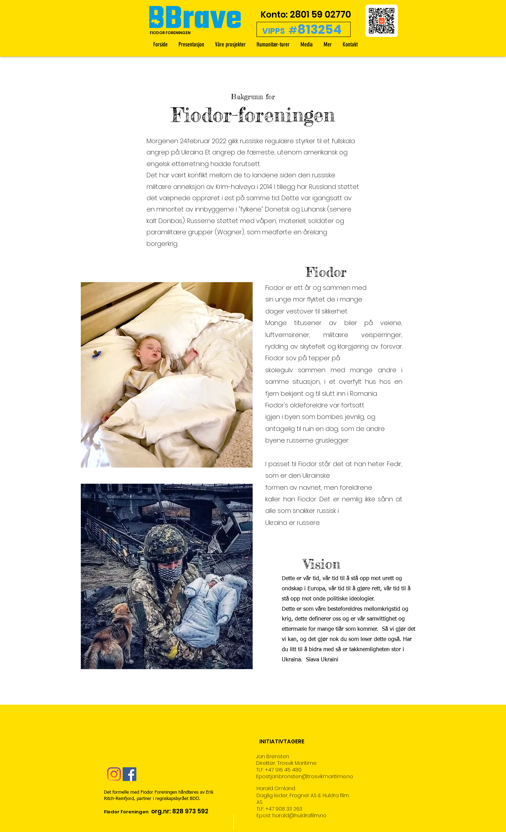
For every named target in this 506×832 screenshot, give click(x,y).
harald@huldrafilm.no (299, 815)
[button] (327, 44)
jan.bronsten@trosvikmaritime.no (312, 776)
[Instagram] (114, 774)
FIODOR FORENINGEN (170, 33)
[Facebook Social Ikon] (129, 774)
